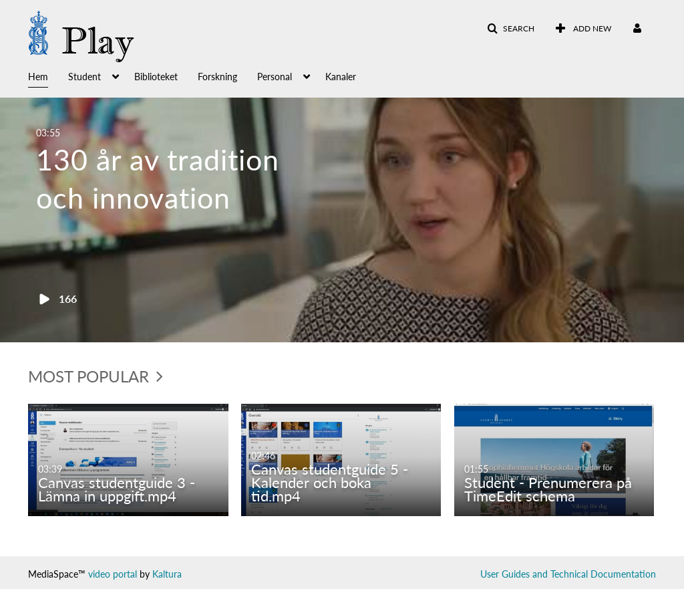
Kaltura (167, 574)
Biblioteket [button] (156, 76)
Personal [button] (274, 76)
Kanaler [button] (340, 76)
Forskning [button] (217, 76)
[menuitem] (583, 29)
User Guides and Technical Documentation (568, 574)
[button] (510, 29)
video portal (112, 574)
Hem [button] (38, 76)
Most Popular (95, 376)
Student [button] (84, 76)
